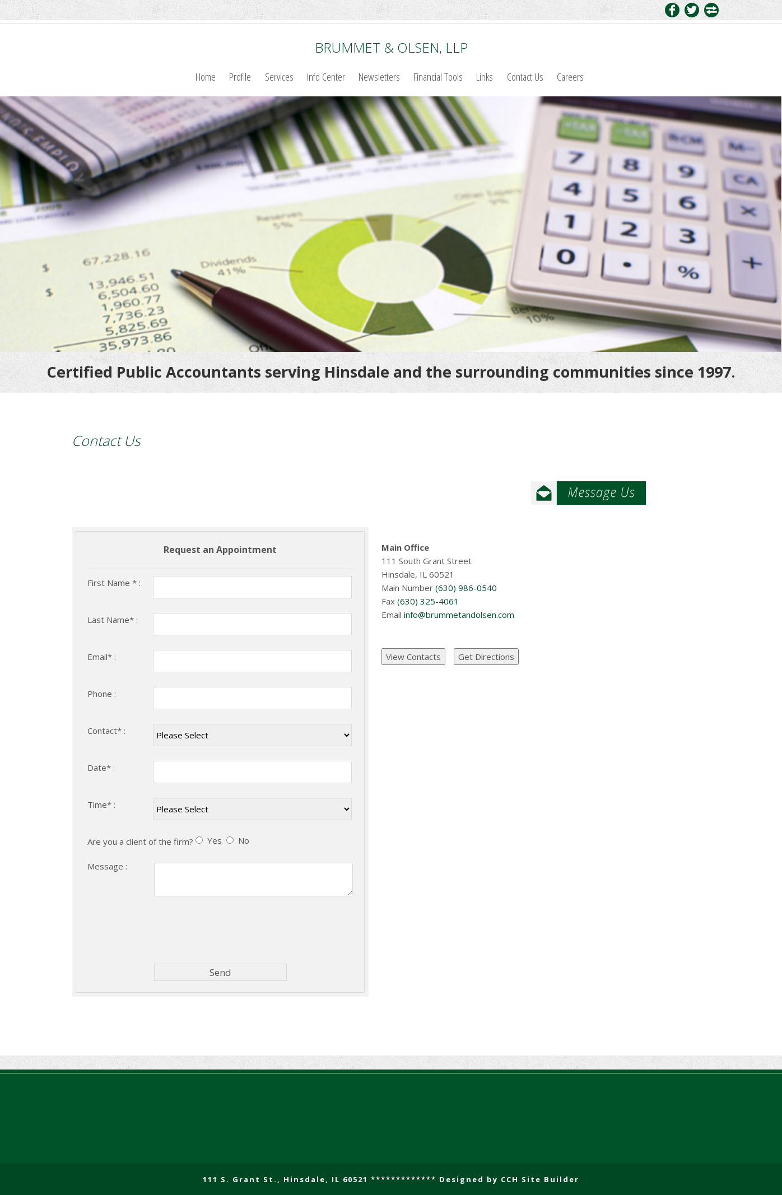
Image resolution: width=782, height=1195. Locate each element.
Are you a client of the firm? (140, 841)
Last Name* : (112, 619)
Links (484, 76)
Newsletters (379, 76)
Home (206, 76)
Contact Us (525, 76)
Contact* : (106, 730)
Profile (240, 76)
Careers (570, 76)
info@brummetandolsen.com (459, 614)
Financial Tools (438, 76)
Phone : (101, 693)
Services (279, 76)
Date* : (101, 767)
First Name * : (114, 582)
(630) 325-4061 (427, 601)
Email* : (101, 656)
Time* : (101, 804)
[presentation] (239, 929)
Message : (107, 866)
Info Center (326, 76)
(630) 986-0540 (465, 587)
